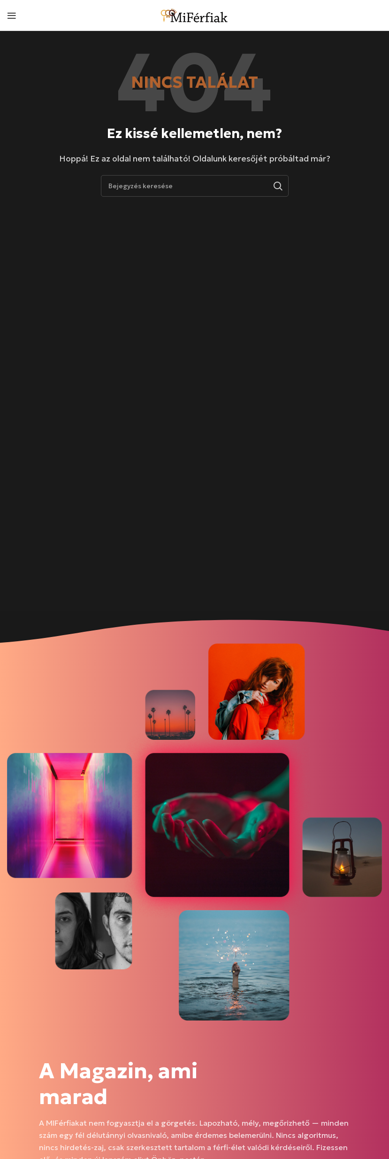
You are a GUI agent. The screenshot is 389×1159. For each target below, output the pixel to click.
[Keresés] (195, 186)
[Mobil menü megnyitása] (11, 15)
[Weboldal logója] (195, 14)
